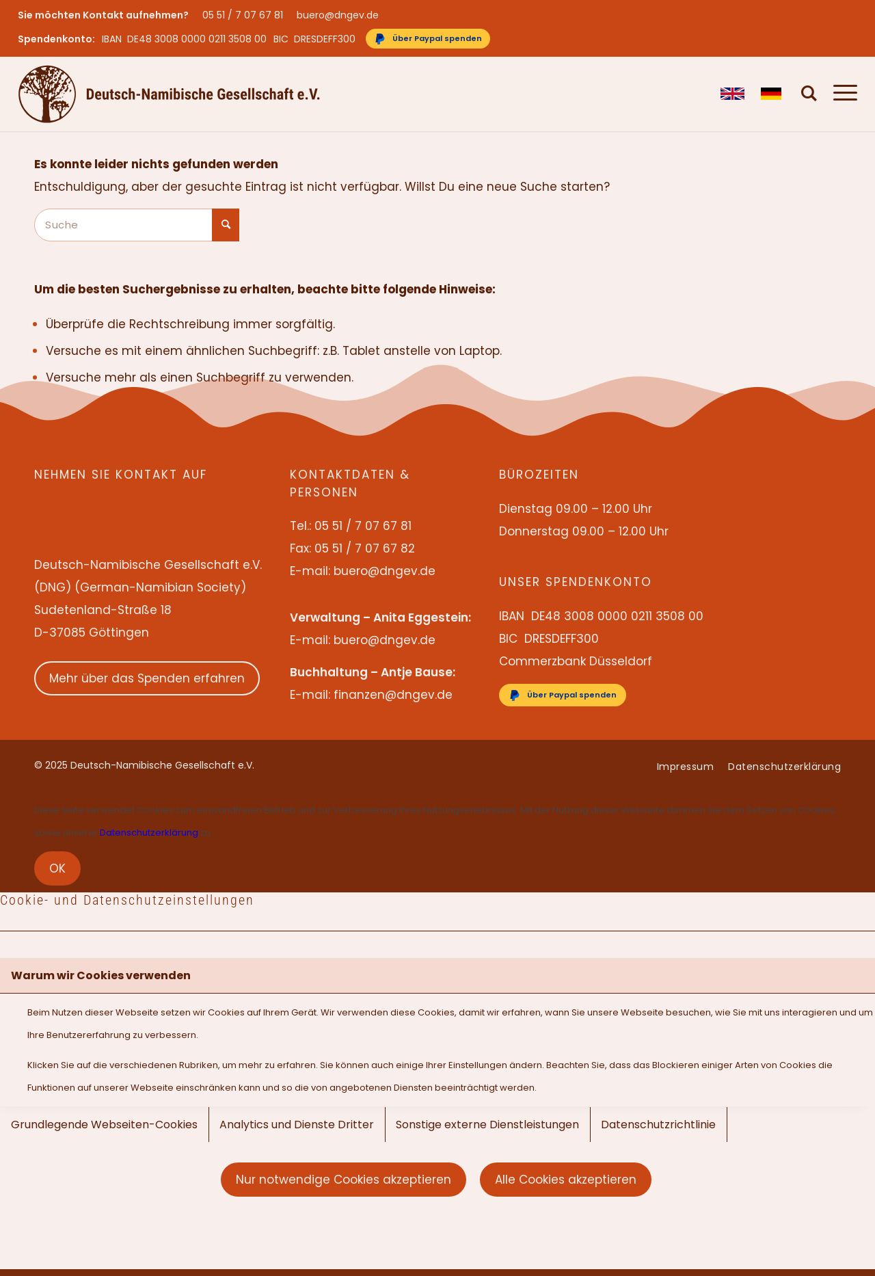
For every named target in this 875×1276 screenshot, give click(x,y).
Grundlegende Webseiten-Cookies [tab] (104, 1124)
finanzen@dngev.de (393, 695)
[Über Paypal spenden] (428, 39)
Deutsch (773, 94)
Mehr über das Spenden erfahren (147, 678)
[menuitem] (246, 15)
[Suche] (809, 93)
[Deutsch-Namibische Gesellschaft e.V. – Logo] (169, 94)
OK (57, 868)
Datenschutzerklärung (149, 832)
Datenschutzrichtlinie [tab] (658, 1124)
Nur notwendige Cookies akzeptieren (343, 1179)
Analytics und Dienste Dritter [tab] (296, 1124)
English (732, 94)
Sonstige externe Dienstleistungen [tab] (487, 1124)
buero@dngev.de (338, 15)
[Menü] (841, 93)
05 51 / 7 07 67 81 (242, 15)
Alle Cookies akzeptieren (565, 1179)
